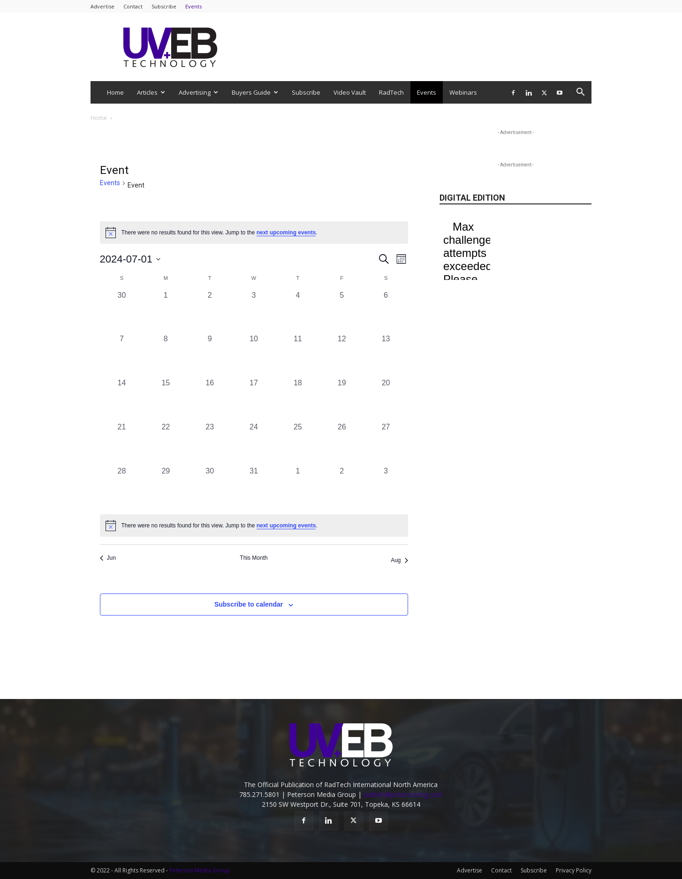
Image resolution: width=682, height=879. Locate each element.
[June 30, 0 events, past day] (122, 312)
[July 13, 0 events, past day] (386, 355)
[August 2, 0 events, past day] (342, 488)
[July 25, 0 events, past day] (298, 443)
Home (115, 92)
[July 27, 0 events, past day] (386, 443)
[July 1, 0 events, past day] (166, 312)
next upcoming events (286, 232)
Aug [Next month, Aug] (399, 560)
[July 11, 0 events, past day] (298, 355)
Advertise (102, 6)
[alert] (254, 525)
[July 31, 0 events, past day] (254, 488)
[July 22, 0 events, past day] (166, 443)
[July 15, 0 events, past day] (166, 399)
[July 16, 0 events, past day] (210, 399)
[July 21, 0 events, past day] (122, 443)
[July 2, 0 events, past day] (210, 312)
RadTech (391, 92)
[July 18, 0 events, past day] (298, 399)
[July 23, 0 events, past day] (210, 443)
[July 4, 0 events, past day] (298, 312)
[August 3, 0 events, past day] (386, 488)
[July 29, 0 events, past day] (166, 488)
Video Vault (349, 92)
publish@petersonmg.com (403, 794)
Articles (151, 92)
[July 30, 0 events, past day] (210, 488)
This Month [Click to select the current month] (253, 558)
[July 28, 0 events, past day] (122, 488)
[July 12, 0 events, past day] (342, 355)
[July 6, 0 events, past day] (386, 312)
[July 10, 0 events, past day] (254, 355)
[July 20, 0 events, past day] (386, 399)
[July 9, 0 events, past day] (210, 355)
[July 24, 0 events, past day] (254, 443)
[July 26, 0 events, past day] (342, 443)
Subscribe (164, 6)
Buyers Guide (255, 92)
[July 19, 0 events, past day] (342, 399)
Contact (133, 6)
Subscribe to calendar (248, 604)
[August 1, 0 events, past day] (298, 488)
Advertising (198, 92)
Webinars (463, 92)
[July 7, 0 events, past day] (122, 355)
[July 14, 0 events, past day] (122, 399)
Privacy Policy (573, 870)
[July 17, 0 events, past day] (254, 399)
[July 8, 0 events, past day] (166, 355)
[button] (580, 93)
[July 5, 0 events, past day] (342, 312)
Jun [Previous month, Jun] (108, 558)
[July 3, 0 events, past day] (254, 312)
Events (193, 6)
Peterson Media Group (199, 870)
